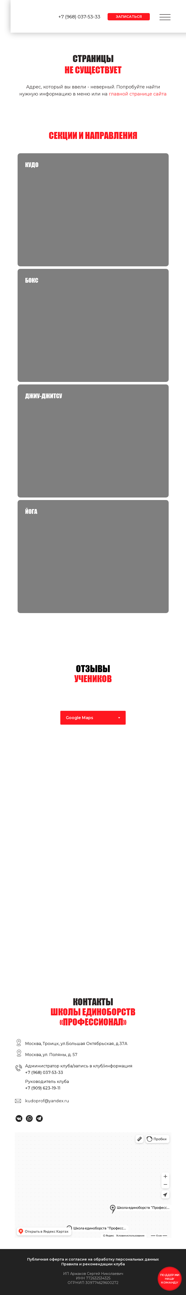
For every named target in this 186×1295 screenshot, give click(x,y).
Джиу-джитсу (43, 396)
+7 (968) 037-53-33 (79, 17)
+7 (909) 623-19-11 (42, 1088)
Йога (31, 511)
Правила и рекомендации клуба (93, 1264)
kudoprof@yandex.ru (47, 1101)
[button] (129, 16)
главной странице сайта (138, 94)
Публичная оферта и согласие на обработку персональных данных (93, 1259)
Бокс (31, 280)
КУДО (31, 164)
